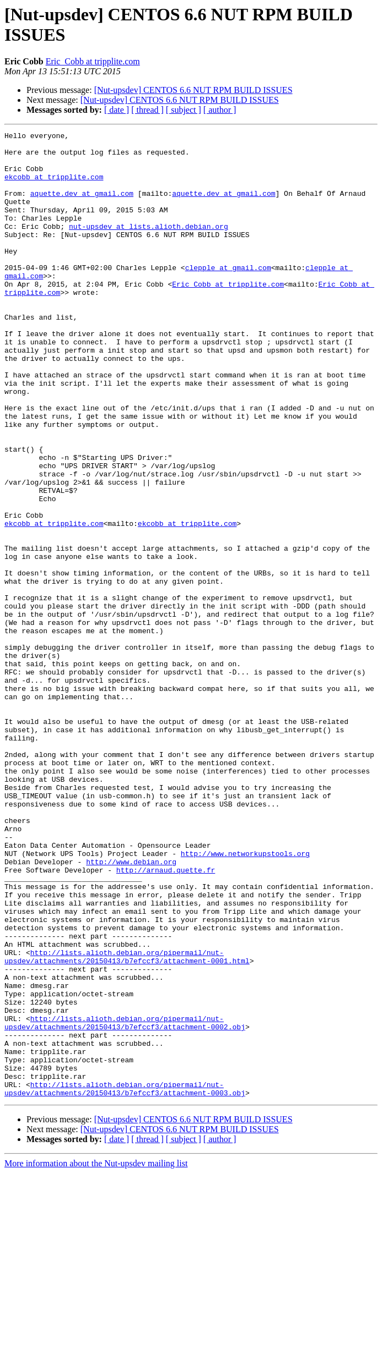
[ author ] (219, 109)
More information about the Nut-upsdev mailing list (95, 1356)
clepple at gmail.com (228, 295)
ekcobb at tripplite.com (53, 186)
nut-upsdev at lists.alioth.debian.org (148, 246)
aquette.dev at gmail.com (81, 206)
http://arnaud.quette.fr (165, 1018)
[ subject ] (183, 109)
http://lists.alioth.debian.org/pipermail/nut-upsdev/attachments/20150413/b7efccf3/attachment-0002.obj (124, 1201)
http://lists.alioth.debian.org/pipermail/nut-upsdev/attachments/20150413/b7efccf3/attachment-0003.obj (124, 1281)
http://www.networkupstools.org (245, 998)
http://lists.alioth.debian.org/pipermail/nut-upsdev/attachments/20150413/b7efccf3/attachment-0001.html (127, 1122)
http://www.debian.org (131, 1008)
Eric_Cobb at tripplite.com (93, 61)
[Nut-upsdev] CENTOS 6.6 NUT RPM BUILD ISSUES (193, 90)
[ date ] (116, 109)
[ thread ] (147, 109)
